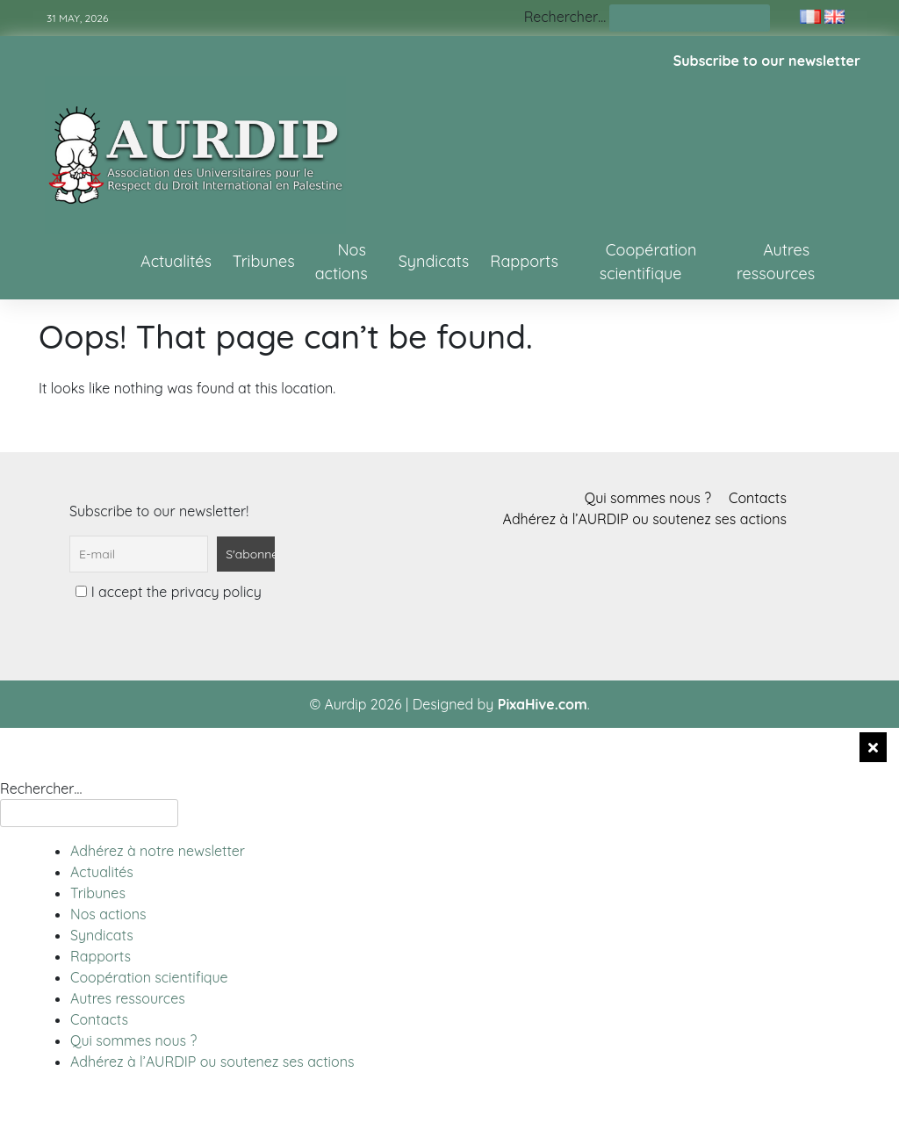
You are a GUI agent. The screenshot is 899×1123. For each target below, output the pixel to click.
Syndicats (434, 261)
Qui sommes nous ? (648, 498)
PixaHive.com (542, 704)
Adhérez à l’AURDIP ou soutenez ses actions (645, 519)
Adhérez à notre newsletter (157, 851)
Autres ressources (776, 262)
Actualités (176, 261)
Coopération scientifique (648, 262)
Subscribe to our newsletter (766, 60)
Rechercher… (565, 16)
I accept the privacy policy (168, 592)
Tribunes (264, 261)
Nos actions (341, 262)
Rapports (524, 261)
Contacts (758, 498)
